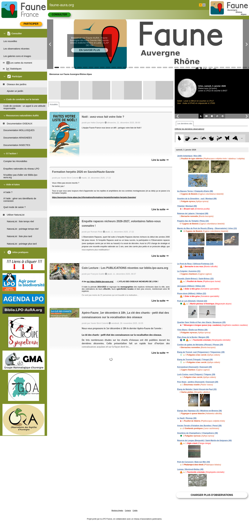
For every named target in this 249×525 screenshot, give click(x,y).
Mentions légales (117, 510)
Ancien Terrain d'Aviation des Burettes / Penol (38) (199, 426)
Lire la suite (160, 160)
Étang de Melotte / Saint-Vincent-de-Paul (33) (196, 389)
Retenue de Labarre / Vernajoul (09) (192, 213)
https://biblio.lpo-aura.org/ (102, 281)
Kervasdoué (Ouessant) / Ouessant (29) (194, 367)
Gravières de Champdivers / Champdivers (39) (197, 433)
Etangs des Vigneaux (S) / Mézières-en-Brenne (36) (199, 411)
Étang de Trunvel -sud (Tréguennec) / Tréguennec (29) (201, 352)
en (204, 5)
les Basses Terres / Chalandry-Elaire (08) (195, 191)
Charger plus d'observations (212, 495)
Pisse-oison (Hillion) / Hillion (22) (191, 293)
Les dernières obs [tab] (184, 123)
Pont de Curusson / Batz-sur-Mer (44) (193, 462)
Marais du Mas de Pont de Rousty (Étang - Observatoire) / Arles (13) (207, 228)
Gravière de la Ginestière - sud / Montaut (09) (197, 199)
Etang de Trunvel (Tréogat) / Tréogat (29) (195, 359)
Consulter (59, 14)
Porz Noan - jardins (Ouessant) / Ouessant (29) (197, 382)
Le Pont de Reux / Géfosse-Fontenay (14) (195, 264)
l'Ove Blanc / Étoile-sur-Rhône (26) (192, 330)
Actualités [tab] (54, 104)
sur (88, 281)
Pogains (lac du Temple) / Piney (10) (193, 221)
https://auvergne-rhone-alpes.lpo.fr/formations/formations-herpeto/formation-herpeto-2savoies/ (94, 197)
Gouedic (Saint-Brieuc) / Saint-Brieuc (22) (195, 279)
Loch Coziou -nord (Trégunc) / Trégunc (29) (196, 374)
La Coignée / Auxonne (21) (188, 271)
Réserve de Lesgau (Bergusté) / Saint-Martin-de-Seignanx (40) (204, 440)
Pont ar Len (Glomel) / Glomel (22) (192, 301)
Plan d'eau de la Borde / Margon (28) (193, 337)
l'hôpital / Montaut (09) (187, 206)
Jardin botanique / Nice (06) (189, 156)
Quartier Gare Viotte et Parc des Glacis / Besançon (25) (201, 322)
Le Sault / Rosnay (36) (187, 418)
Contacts (128, 510)
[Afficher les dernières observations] (189, 129)
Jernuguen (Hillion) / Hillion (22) (191, 286)
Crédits (135, 510)
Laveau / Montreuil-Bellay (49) (190, 469)
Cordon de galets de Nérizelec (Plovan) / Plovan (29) (200, 345)
